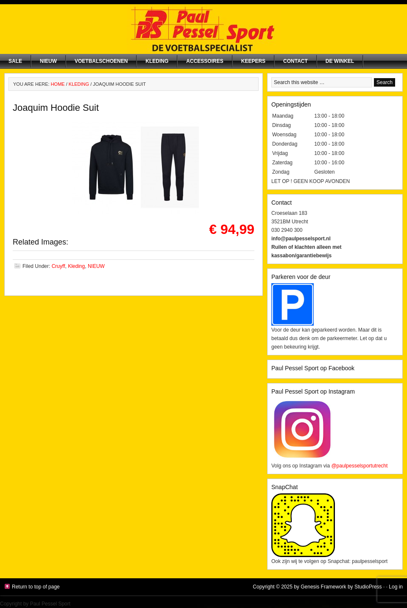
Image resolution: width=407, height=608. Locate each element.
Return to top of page (36, 587)
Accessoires (204, 61)
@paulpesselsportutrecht (359, 466)
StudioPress (368, 587)
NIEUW (48, 61)
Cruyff (58, 266)
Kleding (156, 61)
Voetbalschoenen (101, 61)
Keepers (253, 61)
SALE (15, 61)
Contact (295, 61)
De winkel (340, 61)
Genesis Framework (323, 587)
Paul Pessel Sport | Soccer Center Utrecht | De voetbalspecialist (203, 29)
